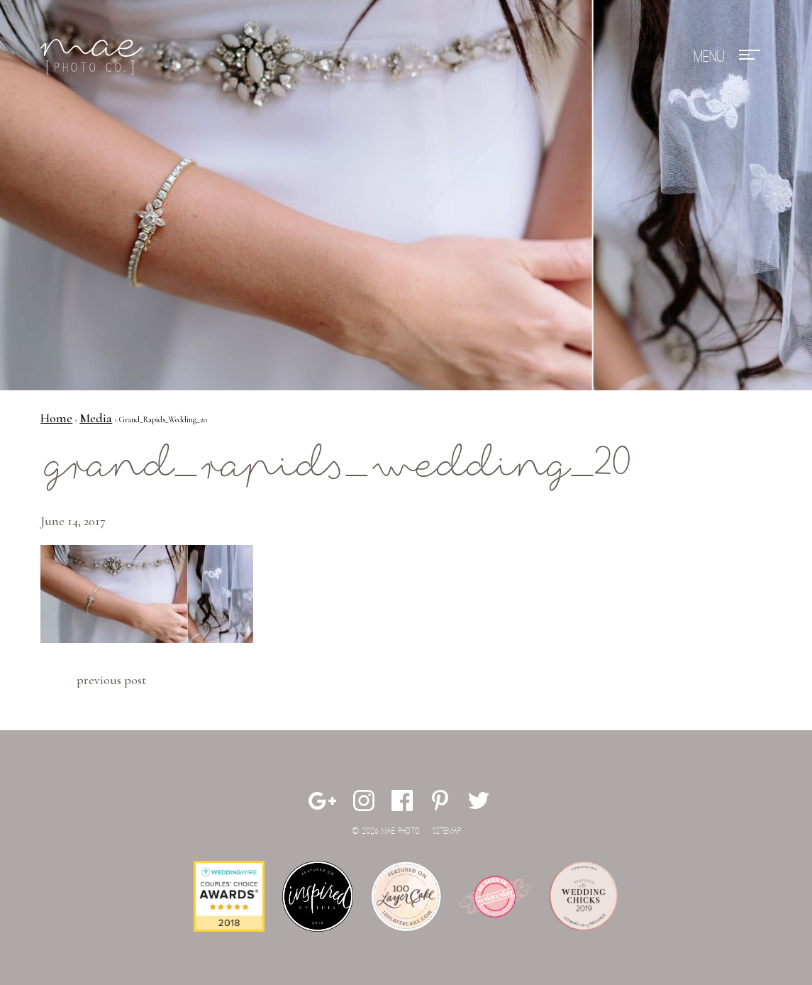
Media (95, 418)
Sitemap (447, 831)
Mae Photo (93, 57)
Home (56, 418)
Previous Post (111, 680)
